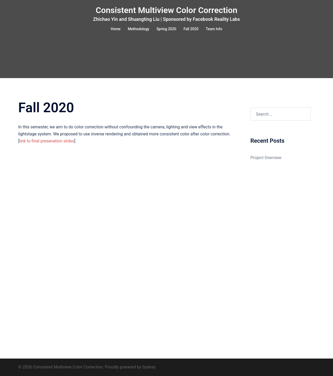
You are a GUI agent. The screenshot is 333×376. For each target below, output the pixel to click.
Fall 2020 (191, 29)
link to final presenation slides (46, 141)
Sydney (149, 367)
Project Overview (266, 157)
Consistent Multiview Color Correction (167, 10)
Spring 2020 (166, 29)
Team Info (214, 29)
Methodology (138, 29)
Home (116, 29)
